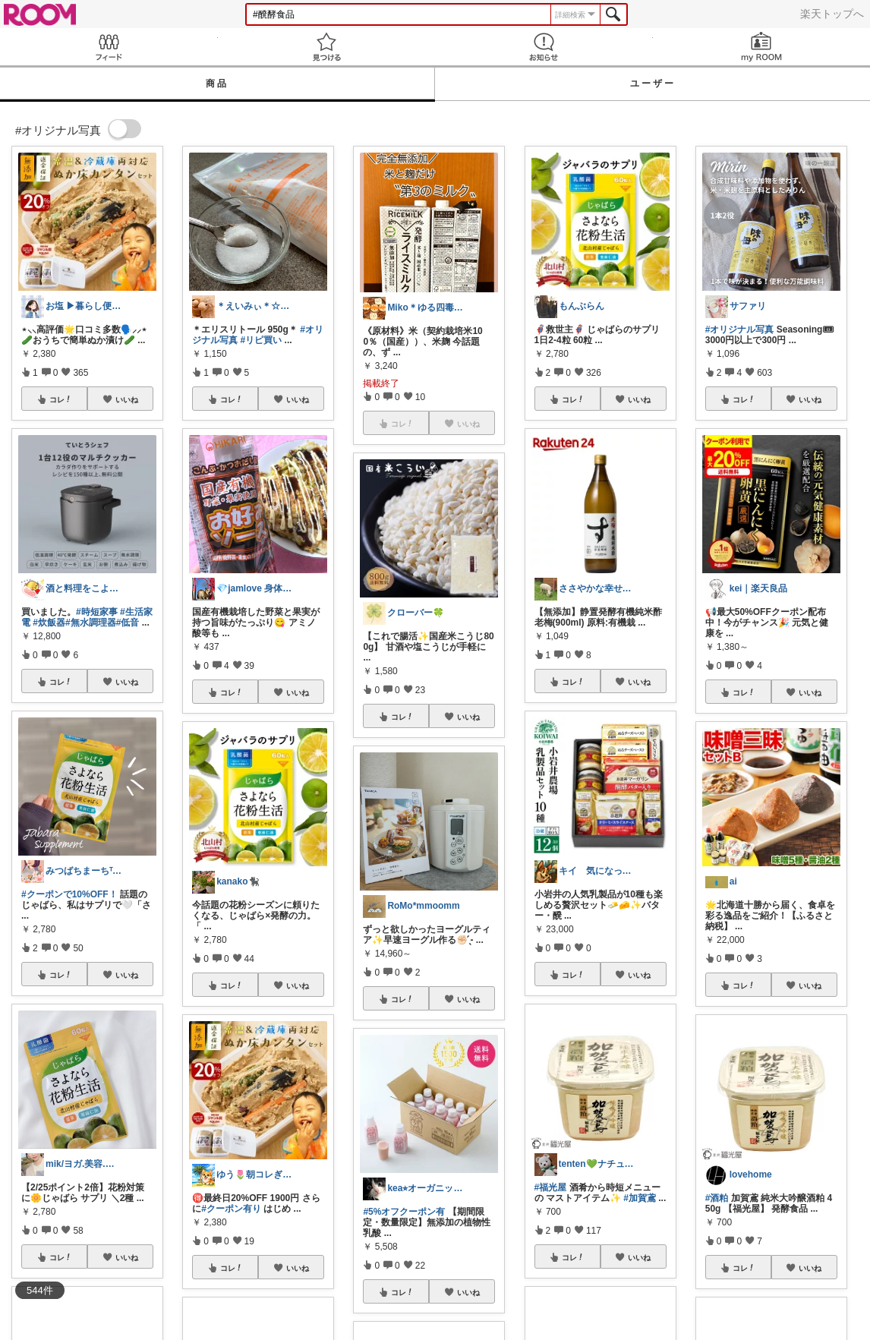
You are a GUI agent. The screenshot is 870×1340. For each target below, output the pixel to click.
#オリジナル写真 (739, 329)
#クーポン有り (231, 1208)
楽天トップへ (832, 14)
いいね (126, 399)
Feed (109, 46)
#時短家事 (97, 612)
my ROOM (762, 46)
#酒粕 (717, 1198)
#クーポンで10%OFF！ (69, 894)
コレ (60, 399)
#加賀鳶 (639, 1198)
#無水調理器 (90, 622)
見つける (327, 46)
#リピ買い (261, 340)
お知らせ (544, 46)
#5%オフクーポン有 (404, 1211)
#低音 (128, 622)
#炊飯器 (49, 622)
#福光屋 (550, 1187)
